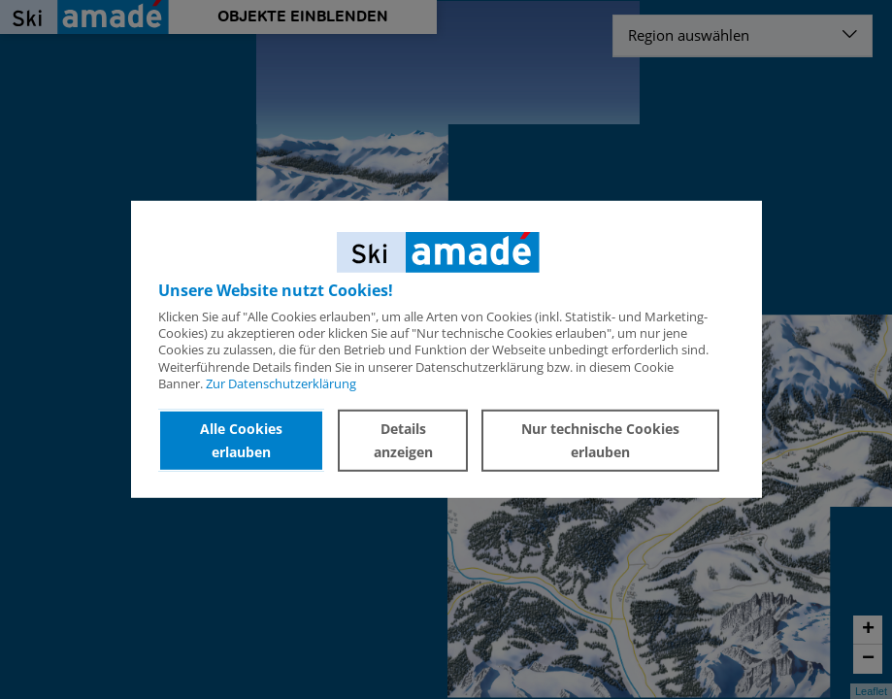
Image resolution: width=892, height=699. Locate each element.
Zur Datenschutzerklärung (281, 383)
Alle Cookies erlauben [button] (241, 440)
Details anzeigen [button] (403, 440)
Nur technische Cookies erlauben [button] (600, 440)
